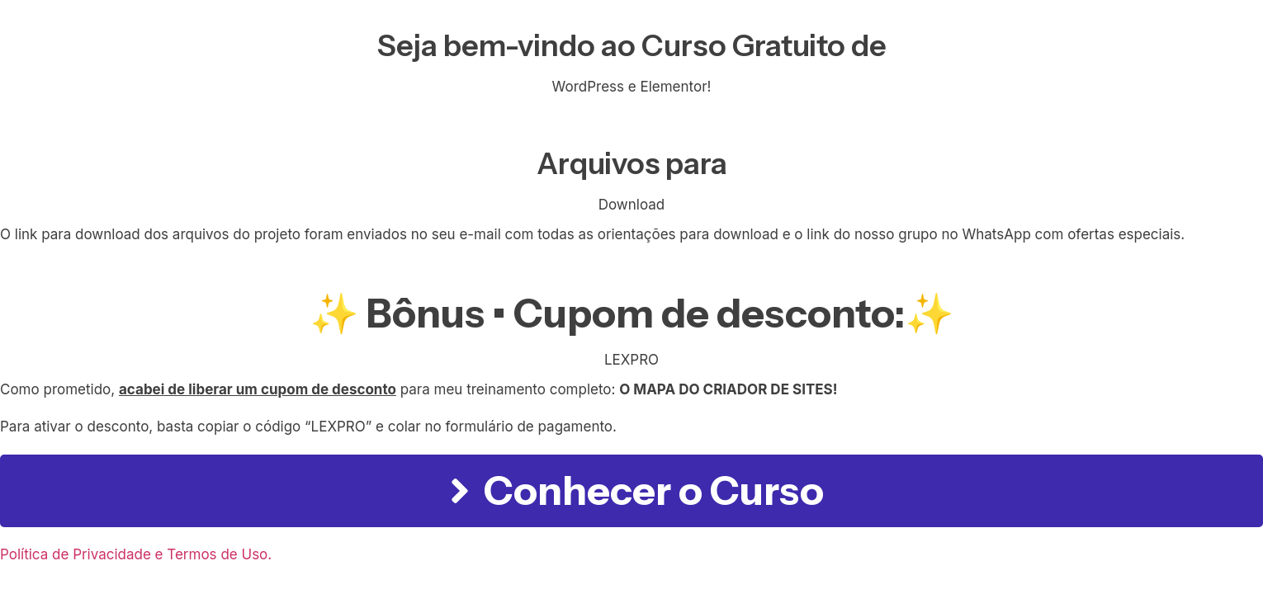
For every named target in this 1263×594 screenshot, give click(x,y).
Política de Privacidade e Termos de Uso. (136, 554)
